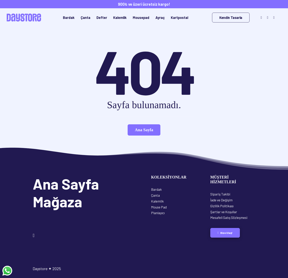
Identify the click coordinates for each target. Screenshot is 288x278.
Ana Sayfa (66, 183)
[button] (260, 17)
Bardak (69, 17)
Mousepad (141, 17)
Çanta (85, 17)
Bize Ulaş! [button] (225, 232)
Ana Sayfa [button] (144, 129)
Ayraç (160, 17)
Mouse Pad (159, 207)
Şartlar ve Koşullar (223, 212)
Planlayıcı (158, 213)
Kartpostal (179, 17)
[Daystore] (24, 17)
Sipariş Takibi (220, 194)
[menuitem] (68, 17)
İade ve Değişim (221, 200)
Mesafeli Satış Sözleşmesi (228, 217)
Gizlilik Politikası (222, 206)
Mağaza (57, 201)
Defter (101, 17)
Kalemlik (120, 17)
